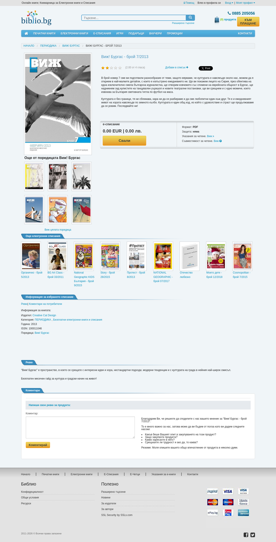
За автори (107, 509)
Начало (29, 45)
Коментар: (32, 413)
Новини (105, 497)
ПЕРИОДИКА (48, 45)
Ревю (24, 303)
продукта (228, 19)
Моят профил (245, 2)
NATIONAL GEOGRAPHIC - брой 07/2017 (163, 276)
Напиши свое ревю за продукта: (50, 405)
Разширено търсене (183, 23)
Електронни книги (74, 33)
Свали (124, 141)
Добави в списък (176, 67)
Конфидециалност (32, 491)
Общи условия (30, 497)
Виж (210, 136)
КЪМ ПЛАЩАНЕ (248, 21)
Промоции (174, 33)
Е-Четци (135, 474)
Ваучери (155, 33)
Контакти (245, 33)
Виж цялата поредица (58, 229)
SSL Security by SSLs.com (116, 515)
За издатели (108, 503)
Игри (119, 33)
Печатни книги (44, 33)
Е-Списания (102, 33)
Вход (229, 2)
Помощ (189, 2)
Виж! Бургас (71, 45)
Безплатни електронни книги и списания (77, 319)
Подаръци (136, 33)
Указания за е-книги (164, 474)
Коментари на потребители (45, 303)
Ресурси (26, 503)
